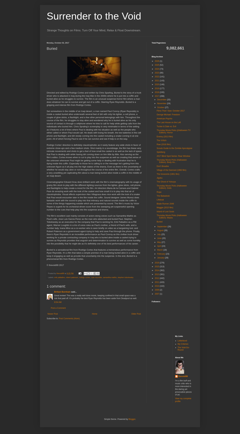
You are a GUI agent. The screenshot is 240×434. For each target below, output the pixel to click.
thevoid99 (183, 376)
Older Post (136, 314)
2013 (157, 274)
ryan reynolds (96, 277)
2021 (157, 80)
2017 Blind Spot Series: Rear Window (173, 156)
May (159, 242)
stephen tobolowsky (126, 277)
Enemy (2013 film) (165, 136)
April (159, 246)
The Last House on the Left (169, 122)
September (162, 226)
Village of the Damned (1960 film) (171, 170)
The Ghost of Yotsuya (166, 182)
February (161, 254)
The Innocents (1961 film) (168, 174)
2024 (157, 69)
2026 (157, 61)
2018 (157, 92)
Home (94, 314)
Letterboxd (182, 341)
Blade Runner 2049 (165, 204)
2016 (157, 263)
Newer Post (53, 314)
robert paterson (72, 277)
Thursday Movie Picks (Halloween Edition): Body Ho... (172, 161)
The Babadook (163, 196)
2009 (157, 290)
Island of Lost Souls (165, 211)
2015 (157, 266)
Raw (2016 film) (164, 144)
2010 (157, 286)
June (159, 238)
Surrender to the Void (94, 16)
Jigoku (159, 178)
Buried (159, 222)
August (160, 230)
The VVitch (161, 140)
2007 (157, 294)
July (159, 234)
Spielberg (161, 152)
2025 (157, 65)
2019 (157, 88)
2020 (157, 84)
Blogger (131, 419)
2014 (157, 270)
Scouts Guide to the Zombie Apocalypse (174, 148)
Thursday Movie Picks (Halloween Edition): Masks (172, 216)
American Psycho (164, 118)
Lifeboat (160, 200)
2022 (157, 76)
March (160, 250)
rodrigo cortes (84, 277)
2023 (157, 73)
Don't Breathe (163, 166)
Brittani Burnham (62, 292)
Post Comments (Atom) (69, 318)
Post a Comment (58, 308)
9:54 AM (58, 302)
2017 (157, 96)
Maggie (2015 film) (165, 207)
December (162, 99)
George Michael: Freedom (168, 114)
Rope (159, 192)
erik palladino (59, 277)
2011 (157, 282)
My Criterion (183, 344)
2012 (157, 278)
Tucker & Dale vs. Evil (166, 126)
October (161, 107)
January (161, 258)
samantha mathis (110, 277)
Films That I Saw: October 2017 (171, 111)
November (162, 103)
